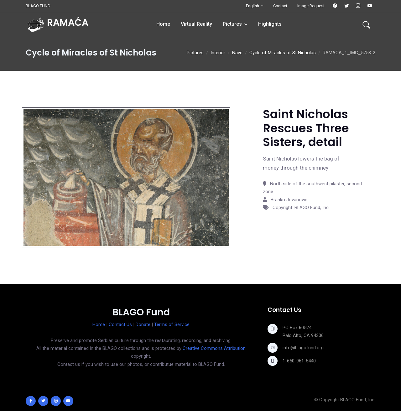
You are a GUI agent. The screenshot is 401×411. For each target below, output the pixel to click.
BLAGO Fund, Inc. (357, 400)
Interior (218, 52)
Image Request (311, 5)
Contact (280, 5)
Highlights (270, 24)
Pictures (232, 24)
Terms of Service (172, 324)
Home (163, 24)
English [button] (252, 5)
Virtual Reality (196, 24)
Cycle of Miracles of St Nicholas (282, 52)
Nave (237, 52)
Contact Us (120, 324)
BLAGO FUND (38, 5)
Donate (143, 324)
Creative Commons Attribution (214, 348)
